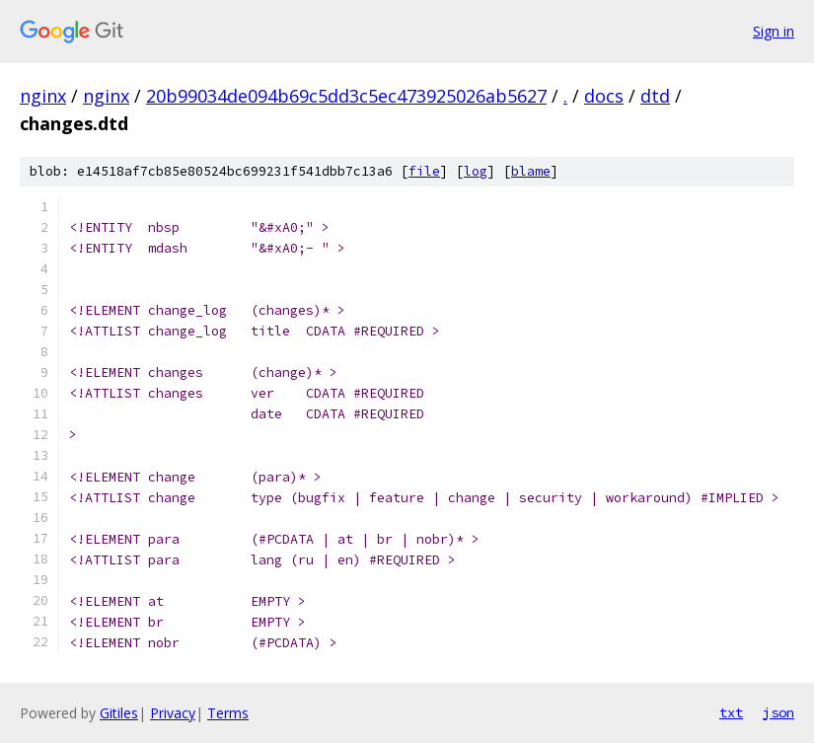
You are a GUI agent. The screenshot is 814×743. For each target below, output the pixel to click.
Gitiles (119, 713)
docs (604, 96)
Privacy (172, 713)
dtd (655, 96)
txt (731, 712)
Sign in (773, 31)
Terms (228, 713)
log (475, 171)
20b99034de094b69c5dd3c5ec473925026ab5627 (346, 96)
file (424, 171)
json (778, 712)
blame (531, 171)
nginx (43, 96)
